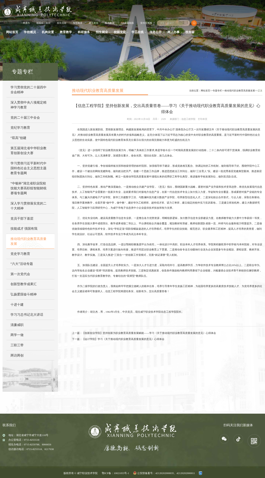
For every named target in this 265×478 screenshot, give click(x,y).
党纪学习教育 (20, 127)
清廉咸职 (17, 325)
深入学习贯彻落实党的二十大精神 (28, 205)
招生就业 (102, 32)
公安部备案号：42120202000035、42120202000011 (166, 473)
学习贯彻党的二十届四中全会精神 (28, 89)
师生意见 (93, 23)
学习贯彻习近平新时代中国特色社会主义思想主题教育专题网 (28, 168)
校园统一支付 (43, 23)
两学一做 (17, 335)
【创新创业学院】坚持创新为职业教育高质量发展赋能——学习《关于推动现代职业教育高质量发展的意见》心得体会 (149, 333)
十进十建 (17, 304)
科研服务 (84, 32)
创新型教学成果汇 (24, 284)
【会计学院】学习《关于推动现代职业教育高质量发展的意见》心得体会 (123, 339)
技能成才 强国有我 (24, 228)
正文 (260, 90)
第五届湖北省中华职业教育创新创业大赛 (28, 150)
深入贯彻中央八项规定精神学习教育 (28, 104)
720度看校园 (127, 23)
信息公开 (155, 32)
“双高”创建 (19, 138)
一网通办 (25, 23)
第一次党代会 (20, 274)
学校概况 (30, 32)
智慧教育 (77, 23)
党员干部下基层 (22, 218)
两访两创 (17, 355)
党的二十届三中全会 (25, 117)
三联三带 (17, 345)
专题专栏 (217, 90)
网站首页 (12, 32)
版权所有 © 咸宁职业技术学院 (81, 473)
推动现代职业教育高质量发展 (28, 241)
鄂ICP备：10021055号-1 (115, 473)
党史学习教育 (20, 254)
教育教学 (66, 32)
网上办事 (173, 32)
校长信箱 (61, 23)
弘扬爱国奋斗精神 (24, 294)
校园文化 (120, 32)
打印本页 (202, 119)
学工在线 (137, 32)
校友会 (189, 32)
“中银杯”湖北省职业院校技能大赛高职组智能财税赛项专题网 (28, 188)
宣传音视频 (146, 23)
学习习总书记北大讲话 (27, 314)
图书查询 (109, 23)
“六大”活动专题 (22, 264)
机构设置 (48, 32)
